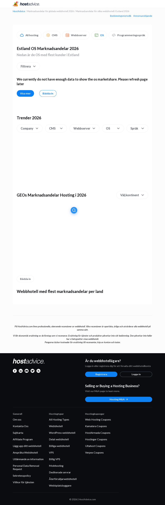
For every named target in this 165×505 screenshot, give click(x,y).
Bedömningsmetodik (120, 16)
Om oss (17, 419)
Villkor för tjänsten (23, 482)
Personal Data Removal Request (26, 467)
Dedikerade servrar (60, 472)
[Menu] (149, 4)
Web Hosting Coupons (98, 419)
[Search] (143, 4)
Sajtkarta (18, 432)
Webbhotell (56, 426)
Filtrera (28, 66)
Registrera (101, 374)
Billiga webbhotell (59, 445)
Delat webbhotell (59, 439)
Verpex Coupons (94, 452)
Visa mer (25, 93)
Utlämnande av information (28, 459)
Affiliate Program (23, 439)
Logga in (136, 374)
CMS (52, 35)
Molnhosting (56, 465)
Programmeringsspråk (128, 35)
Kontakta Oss (20, 426)
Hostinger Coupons (96, 439)
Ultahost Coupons (95, 445)
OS (99, 35)
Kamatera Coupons (96, 426)
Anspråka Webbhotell (25, 452)
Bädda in (48, 93)
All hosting (29, 35)
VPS (51, 452)
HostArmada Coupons (97, 432)
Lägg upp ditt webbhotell (27, 445)
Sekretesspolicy (22, 475)
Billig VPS (54, 459)
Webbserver (76, 35)
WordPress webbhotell (62, 432)
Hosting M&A (119, 399)
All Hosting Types (59, 419)
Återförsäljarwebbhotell (63, 478)
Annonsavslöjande (142, 16)
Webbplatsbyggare (60, 485)
